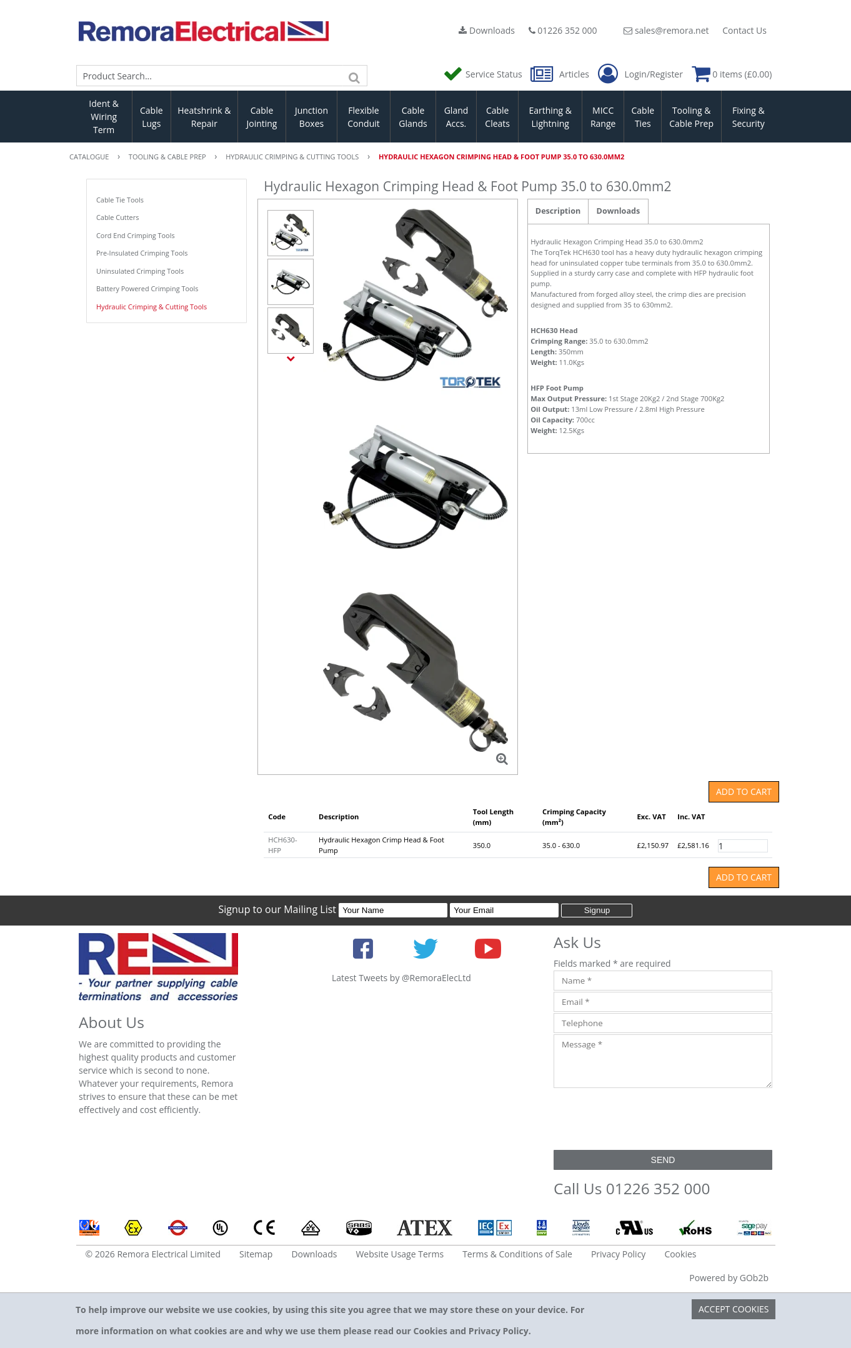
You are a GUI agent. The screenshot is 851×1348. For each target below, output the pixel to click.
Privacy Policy (618, 1254)
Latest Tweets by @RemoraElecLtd (401, 978)
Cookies (680, 1254)
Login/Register (640, 74)
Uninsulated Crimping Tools (140, 271)
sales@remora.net (666, 30)
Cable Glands (413, 116)
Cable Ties (643, 116)
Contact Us (744, 30)
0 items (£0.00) (732, 74)
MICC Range (602, 116)
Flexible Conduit (363, 116)
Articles (560, 74)
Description (557, 211)
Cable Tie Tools (120, 199)
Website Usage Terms (400, 1254)
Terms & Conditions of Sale (517, 1254)
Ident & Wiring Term (104, 116)
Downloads (487, 30)
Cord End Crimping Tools (135, 235)
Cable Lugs (151, 116)
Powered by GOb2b (729, 1278)
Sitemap (255, 1254)
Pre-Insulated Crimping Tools (142, 252)
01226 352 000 (563, 30)
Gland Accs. (456, 116)
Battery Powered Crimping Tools (147, 288)
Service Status (483, 74)
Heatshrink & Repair (204, 116)
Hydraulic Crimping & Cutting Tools (151, 306)
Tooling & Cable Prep (691, 116)
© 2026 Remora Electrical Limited (153, 1254)
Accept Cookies (734, 1309)
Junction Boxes (311, 116)
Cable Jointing (261, 116)
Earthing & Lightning (550, 116)
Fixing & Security (748, 116)
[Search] (354, 75)
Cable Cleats (497, 116)
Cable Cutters (117, 217)
